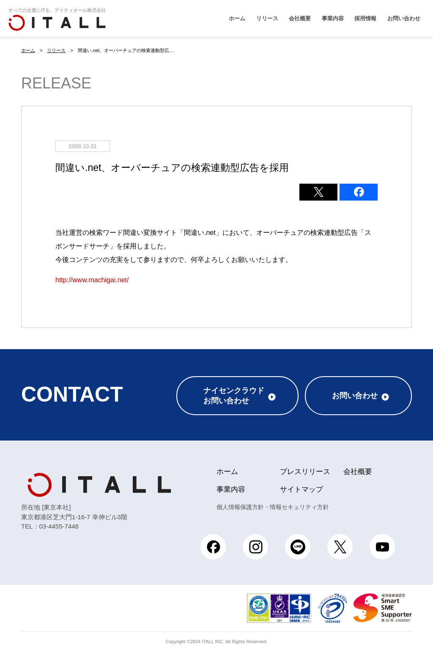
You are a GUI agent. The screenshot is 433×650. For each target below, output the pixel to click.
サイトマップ (301, 488)
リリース (267, 18)
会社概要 (300, 18)
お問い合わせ (403, 18)
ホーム (237, 18)
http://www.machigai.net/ (92, 279)
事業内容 (333, 18)
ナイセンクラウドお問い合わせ (233, 394)
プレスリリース (305, 470)
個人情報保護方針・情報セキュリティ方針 (272, 505)
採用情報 (365, 18)
